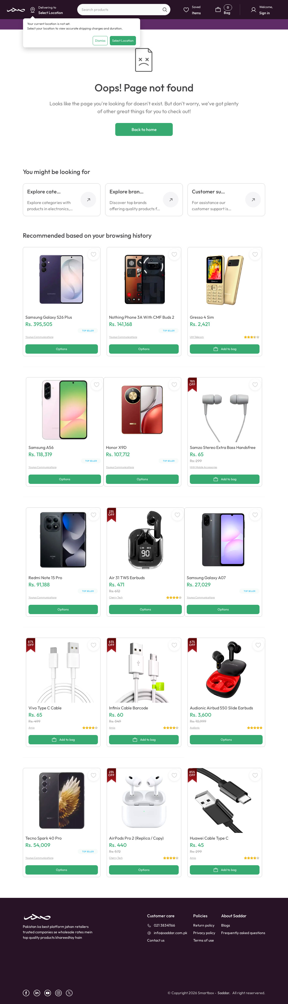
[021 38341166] (161, 925)
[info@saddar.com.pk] (167, 933)
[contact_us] (155, 940)
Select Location (123, 40)
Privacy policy (204, 932)
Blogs (225, 925)
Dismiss (100, 40)
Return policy (203, 925)
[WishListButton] (93, 254)
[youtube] (49, 993)
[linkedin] (38, 993)
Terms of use (203, 940)
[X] (71, 993)
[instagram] (60, 993)
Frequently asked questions (243, 932)
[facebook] (28, 993)
